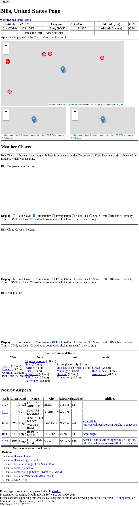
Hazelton (62, 374)
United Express (126, 439)
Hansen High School (26, 460)
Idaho (27, 19)
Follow (5, 2)
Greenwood (63, 377)
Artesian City (100, 374)
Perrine (29, 367)
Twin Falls (8, 375)
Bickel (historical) (67, 364)
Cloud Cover (23, 215)
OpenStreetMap (75, 104)
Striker (96, 367)
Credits (56, 491)
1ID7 (5, 404)
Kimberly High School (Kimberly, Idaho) (38, 471)
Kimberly (7, 369)
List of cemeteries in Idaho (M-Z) (33, 475)
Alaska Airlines (92, 439)
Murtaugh (62, 370)
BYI (4, 433)
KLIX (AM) (21, 479)
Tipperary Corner (35, 361)
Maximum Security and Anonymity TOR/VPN (27, 501)
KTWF (6, 423)
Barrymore (31, 380)
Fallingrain (118, 104)
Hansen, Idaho (22, 456)
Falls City (31, 377)
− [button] (6, 51)
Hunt (28, 370)
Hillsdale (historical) (69, 367)
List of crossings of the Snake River (34, 464)
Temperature (43, 215)
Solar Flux (82, 215)
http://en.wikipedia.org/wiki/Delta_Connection (110, 424)
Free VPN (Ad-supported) (116, 497)
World (3, 19)
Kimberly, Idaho (23, 468)
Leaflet (52, 104)
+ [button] (6, 46)
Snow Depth (100, 215)
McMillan (7, 372)
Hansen (6, 366)
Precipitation (63, 215)
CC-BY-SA (98, 104)
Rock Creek (99, 370)
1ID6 (5, 412)
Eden (28, 364)
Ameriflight (90, 421)
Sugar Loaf (31, 374)
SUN (5, 441)
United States (16, 19)
